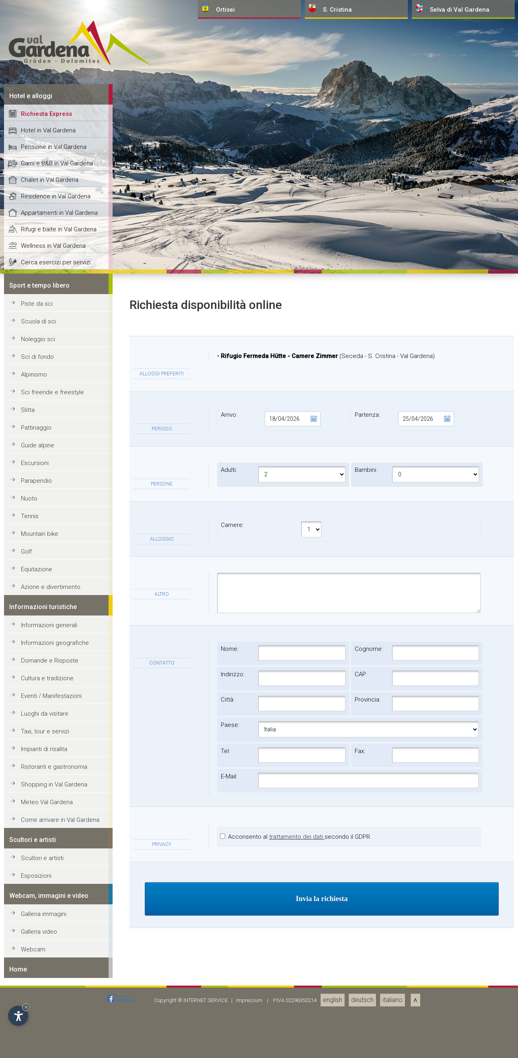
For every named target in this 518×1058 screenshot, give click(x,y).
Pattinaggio (36, 1000)
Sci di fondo (37, 929)
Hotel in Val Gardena (48, 703)
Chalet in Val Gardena (49, 752)
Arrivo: (271, 991)
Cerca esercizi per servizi (55, 835)
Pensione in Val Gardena (53, 719)
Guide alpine (37, 1018)
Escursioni (35, 1035)
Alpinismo (34, 947)
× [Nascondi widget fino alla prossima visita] (26, 1007)
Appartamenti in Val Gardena (59, 785)
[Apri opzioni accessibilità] (18, 1016)
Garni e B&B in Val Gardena (57, 736)
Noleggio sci (38, 912)
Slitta (28, 982)
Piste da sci (37, 876)
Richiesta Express (46, 686)
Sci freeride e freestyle (52, 965)
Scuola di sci (38, 894)
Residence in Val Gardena (55, 769)
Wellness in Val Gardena (53, 818)
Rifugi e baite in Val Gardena (59, 802)
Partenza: (404, 991)
